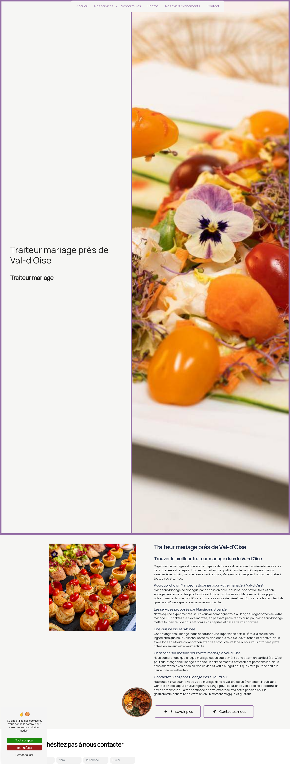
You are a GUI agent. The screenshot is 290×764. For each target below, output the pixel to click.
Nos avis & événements (182, 6)
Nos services (103, 6)
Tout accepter (24, 740)
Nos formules (131, 6)
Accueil (82, 6)
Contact (213, 6)
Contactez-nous (228, 711)
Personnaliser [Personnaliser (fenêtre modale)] (24, 755)
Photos (152, 6)
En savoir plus (177, 711)
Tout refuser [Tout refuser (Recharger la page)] (24, 748)
